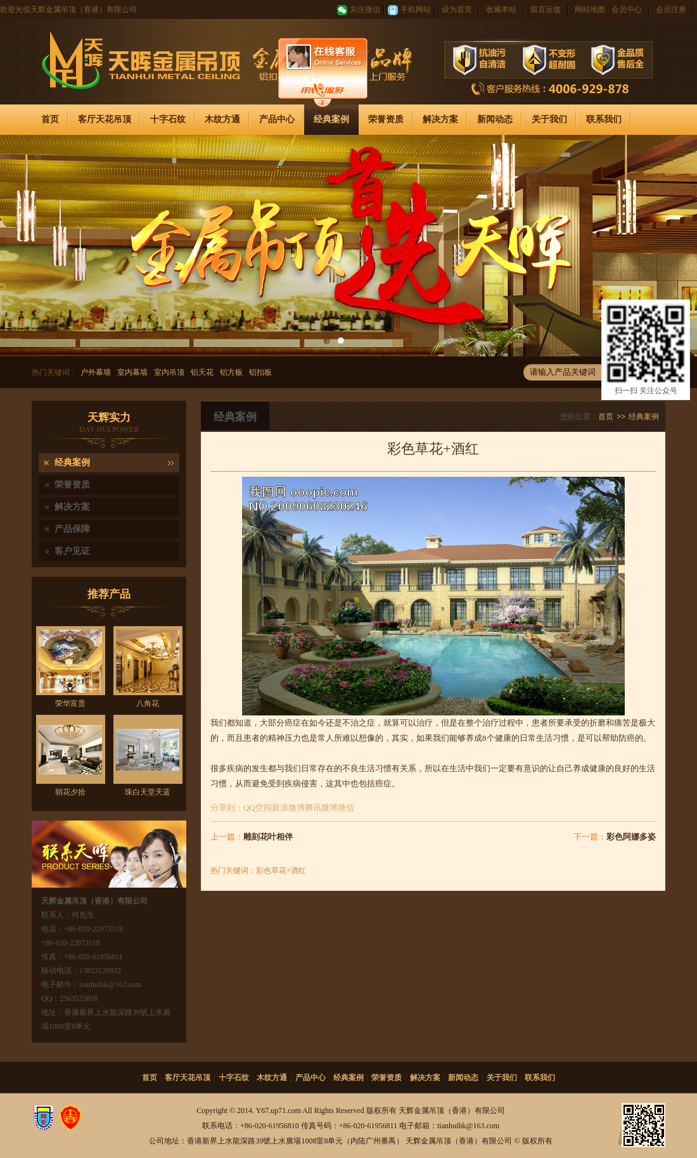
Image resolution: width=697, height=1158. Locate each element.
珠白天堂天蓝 (147, 792)
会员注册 (671, 9)
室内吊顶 (169, 372)
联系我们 (604, 119)
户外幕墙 (95, 372)
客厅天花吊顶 (104, 119)
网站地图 (590, 9)
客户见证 (72, 551)
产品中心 (277, 119)
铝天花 (202, 372)
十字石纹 (168, 119)
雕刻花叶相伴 (268, 836)
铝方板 (231, 372)
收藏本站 (501, 9)
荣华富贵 (70, 703)
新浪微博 (288, 807)
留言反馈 (545, 9)
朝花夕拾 (70, 792)
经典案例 (331, 119)
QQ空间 (257, 807)
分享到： (226, 807)
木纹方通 (222, 119)
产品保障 (72, 529)
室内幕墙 (132, 372)
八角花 (147, 703)
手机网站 (415, 9)
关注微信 (365, 9)
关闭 (679, 293)
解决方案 (440, 119)
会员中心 (626, 9)
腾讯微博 (321, 807)
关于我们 (549, 119)
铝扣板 (260, 372)
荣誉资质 (386, 119)
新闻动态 (495, 119)
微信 (346, 807)
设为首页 (457, 9)
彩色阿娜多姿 (631, 836)
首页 (50, 119)
